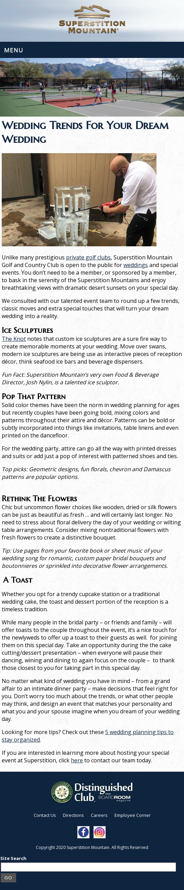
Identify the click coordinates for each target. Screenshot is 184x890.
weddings (135, 265)
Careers (99, 815)
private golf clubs (88, 257)
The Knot (14, 339)
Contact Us (45, 815)
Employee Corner (133, 815)
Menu (13, 50)
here (77, 760)
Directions (73, 815)
